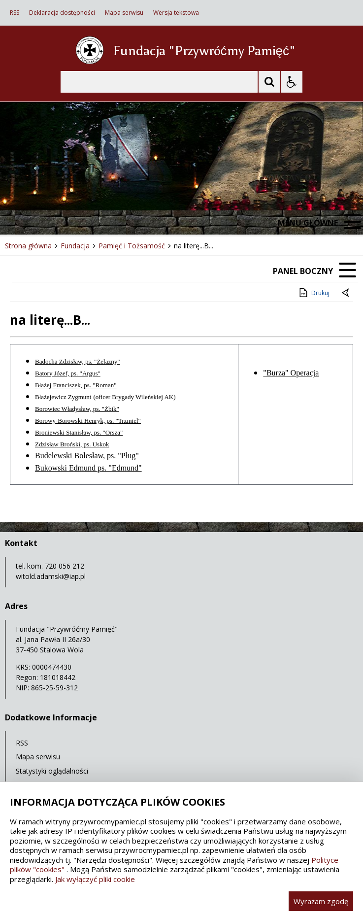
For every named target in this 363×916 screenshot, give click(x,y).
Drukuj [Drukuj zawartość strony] (313, 292)
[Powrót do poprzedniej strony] (346, 293)
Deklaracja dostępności (62, 13)
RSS (14, 13)
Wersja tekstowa (176, 13)
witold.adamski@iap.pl (51, 576)
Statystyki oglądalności (52, 771)
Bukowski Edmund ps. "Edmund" (88, 468)
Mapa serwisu (124, 13)
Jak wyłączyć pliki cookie (95, 879)
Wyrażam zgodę (321, 901)
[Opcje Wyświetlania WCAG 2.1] (291, 82)
